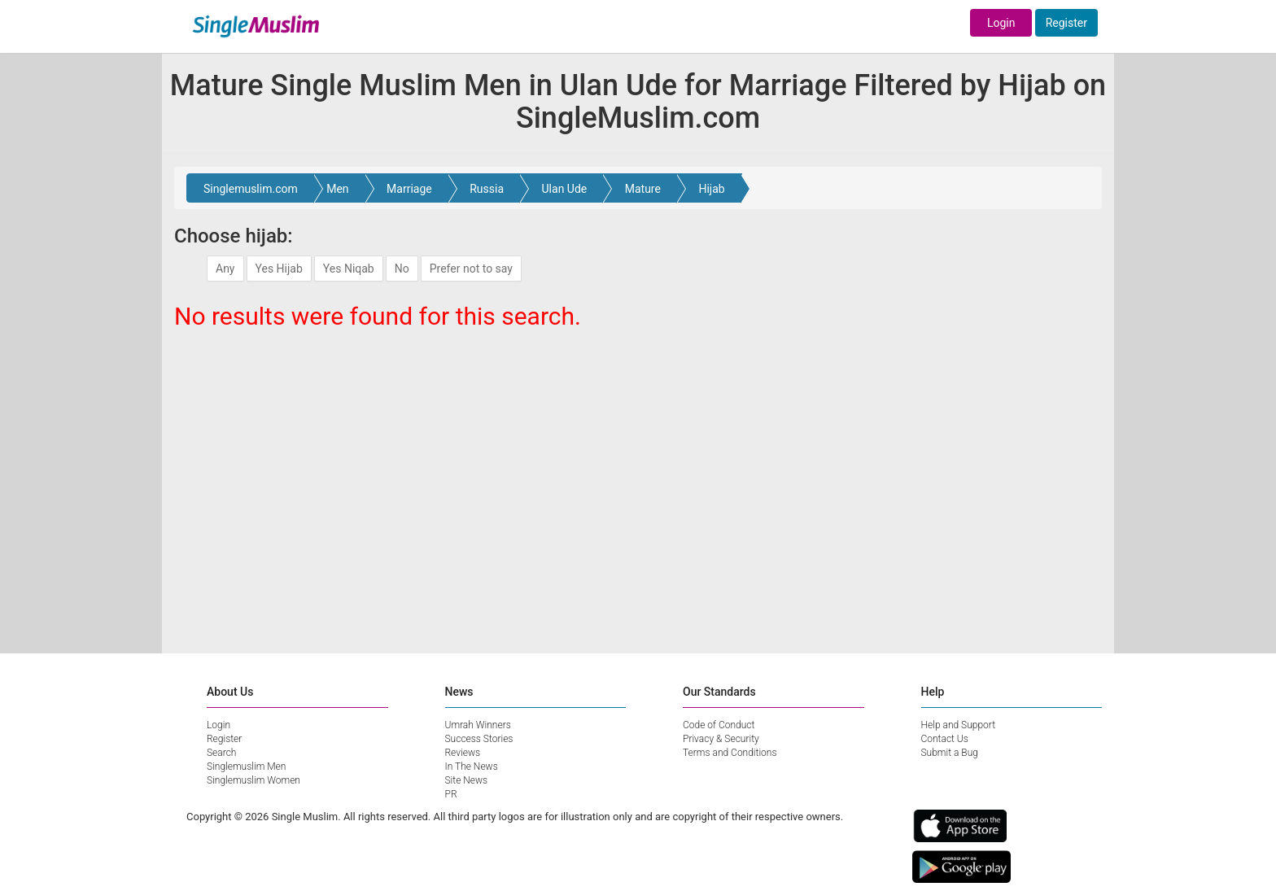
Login (1001, 22)
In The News (471, 766)
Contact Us (944, 739)
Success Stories (479, 739)
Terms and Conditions (730, 752)
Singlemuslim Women (253, 780)
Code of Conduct (718, 725)
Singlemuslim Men (246, 766)
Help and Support (958, 725)
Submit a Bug (949, 752)
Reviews (463, 752)
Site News (466, 780)
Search (221, 752)
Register (1066, 22)
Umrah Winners (478, 725)
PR (451, 794)
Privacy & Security (721, 739)
